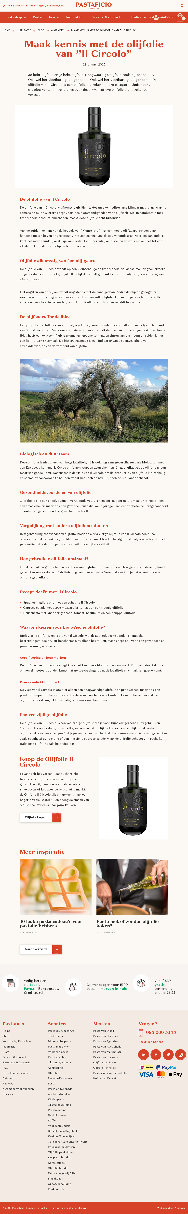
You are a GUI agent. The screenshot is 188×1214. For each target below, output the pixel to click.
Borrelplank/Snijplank (63, 1131)
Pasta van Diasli (103, 1031)
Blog (5, 1052)
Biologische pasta (59, 1041)
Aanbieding (55, 1068)
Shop (5, 1036)
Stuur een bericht (151, 1042)
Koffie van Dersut (104, 1078)
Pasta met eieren (59, 1047)
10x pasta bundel (59, 1157)
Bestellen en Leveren (16, 1073)
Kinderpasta (56, 1099)
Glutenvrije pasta (59, 1062)
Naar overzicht (37, 949)
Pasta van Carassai (105, 1036)
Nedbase (180, 1208)
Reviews (7, 1084)
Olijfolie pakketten (60, 1152)
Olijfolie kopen (36, 817)
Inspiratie (73, 17)
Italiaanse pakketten (61, 1147)
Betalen (7, 1078)
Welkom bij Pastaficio (16, 1041)
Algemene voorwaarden (18, 1089)
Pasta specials (57, 1057)
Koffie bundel (57, 1163)
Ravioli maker (57, 1115)
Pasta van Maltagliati (107, 1052)
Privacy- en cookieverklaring (69, 1208)
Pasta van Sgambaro (106, 1041)
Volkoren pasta (58, 1052)
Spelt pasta (55, 1036)
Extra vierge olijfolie (61, 1173)
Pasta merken (44, 17)
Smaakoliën (55, 1179)
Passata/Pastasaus (60, 1078)
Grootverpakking (59, 1105)
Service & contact (106, 17)
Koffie (52, 1120)
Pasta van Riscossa (105, 1057)
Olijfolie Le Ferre (104, 1062)
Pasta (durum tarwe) (61, 1031)
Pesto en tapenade (60, 1089)
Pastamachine (57, 1110)
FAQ (5, 1068)
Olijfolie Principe (104, 1068)
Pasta (51, 1084)
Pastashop (13, 17)
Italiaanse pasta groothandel (154, 17)
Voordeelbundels (59, 1126)
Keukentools (56, 1189)
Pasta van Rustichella (107, 1047)
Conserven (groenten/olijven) (67, 1142)
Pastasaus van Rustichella (110, 1073)
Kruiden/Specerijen (61, 1136)
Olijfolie (53, 1073)
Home (6, 1031)
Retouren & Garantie (16, 1062)
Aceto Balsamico (59, 1094)
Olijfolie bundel (58, 1168)
